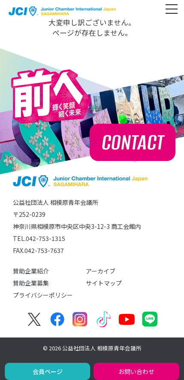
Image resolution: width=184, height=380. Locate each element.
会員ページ (48, 371)
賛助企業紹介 (31, 271)
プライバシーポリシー (43, 295)
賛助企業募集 (31, 283)
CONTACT (133, 142)
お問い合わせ (136, 371)
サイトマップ (104, 283)
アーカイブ (100, 271)
